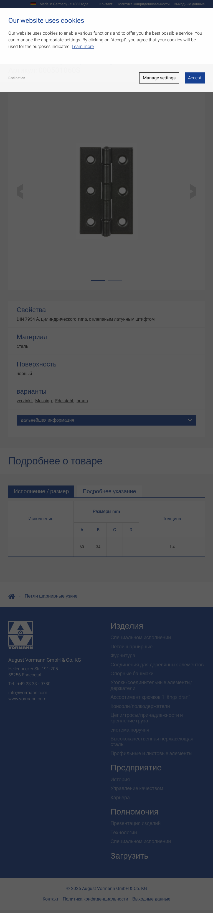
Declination (16, 78)
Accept (194, 77)
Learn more (83, 46)
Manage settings (159, 77)
